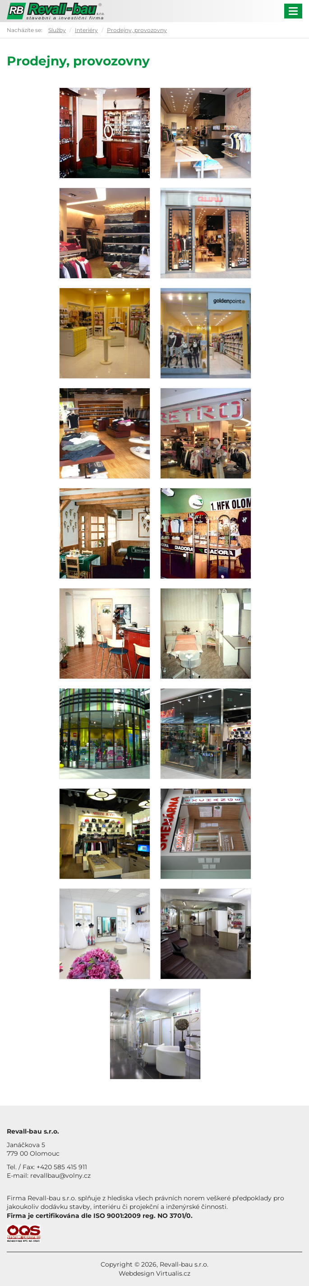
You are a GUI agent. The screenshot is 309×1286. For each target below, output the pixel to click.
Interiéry (86, 30)
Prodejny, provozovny (137, 30)
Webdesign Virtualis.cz (154, 1273)
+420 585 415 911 (62, 1167)
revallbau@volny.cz (60, 1175)
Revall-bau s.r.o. (184, 1264)
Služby (57, 30)
